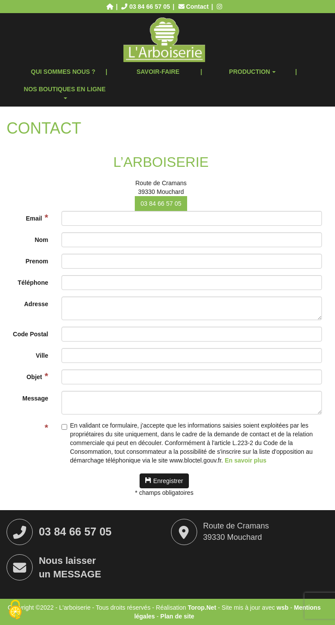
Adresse (36, 303)
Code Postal (30, 334)
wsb (282, 607)
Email (34, 218)
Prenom (36, 261)
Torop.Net (202, 607)
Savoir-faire (158, 71)
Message (35, 398)
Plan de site (178, 616)
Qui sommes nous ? (63, 71)
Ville (42, 355)
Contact (194, 6)
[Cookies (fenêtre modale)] (15, 610)
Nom (41, 239)
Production (252, 71)
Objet (34, 376)
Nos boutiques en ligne (65, 92)
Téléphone (32, 282)
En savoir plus (246, 460)
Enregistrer (164, 480)
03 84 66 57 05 (160, 203)
